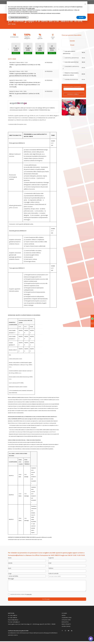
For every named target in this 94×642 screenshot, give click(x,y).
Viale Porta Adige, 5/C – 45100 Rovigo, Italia (31, 625)
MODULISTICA (65, 622)
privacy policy (29, 595)
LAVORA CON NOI (66, 627)
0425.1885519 (13, 616)
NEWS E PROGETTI (66, 625)
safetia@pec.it (16, 622)
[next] (58, 48)
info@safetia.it (14, 620)
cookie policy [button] (31, 8)
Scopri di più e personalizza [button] (18, 17)
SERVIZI (63, 616)
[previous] (8, 48)
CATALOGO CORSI (66, 620)
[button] (85, 4)
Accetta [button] (81, 17)
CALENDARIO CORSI (66, 618)
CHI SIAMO (64, 614)
